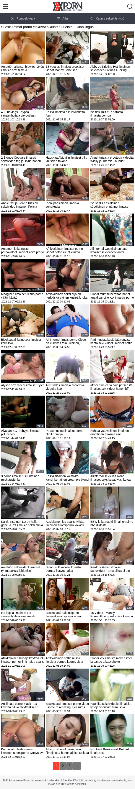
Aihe (62, 18)
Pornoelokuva (23, 18)
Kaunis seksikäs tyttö (107, 18)
